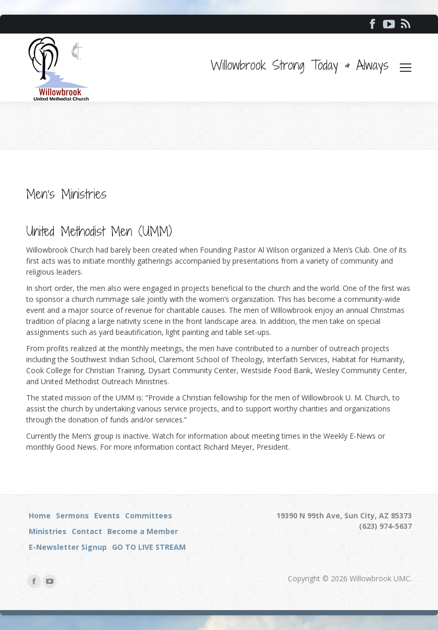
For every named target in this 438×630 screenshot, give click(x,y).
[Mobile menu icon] (405, 67)
